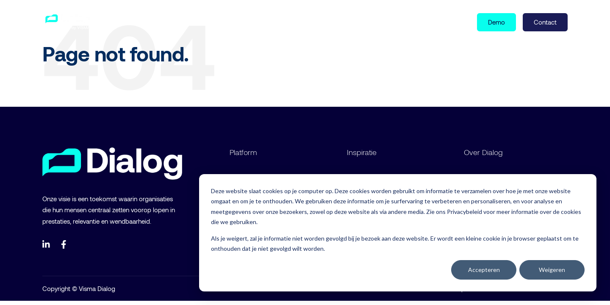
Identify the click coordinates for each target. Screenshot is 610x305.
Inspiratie (175, 21)
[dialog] (397, 232)
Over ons (217, 21)
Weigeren (552, 269)
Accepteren (484, 269)
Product (130, 21)
